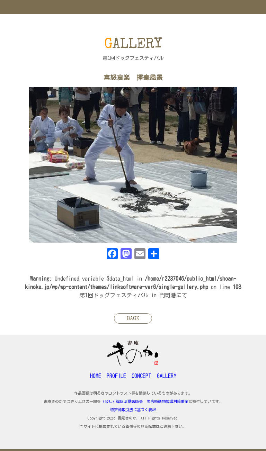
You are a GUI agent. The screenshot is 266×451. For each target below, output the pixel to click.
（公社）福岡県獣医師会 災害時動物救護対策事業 (144, 401)
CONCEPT (141, 376)
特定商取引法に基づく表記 (133, 410)
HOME (95, 376)
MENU (133, 7)
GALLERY (166, 376)
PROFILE (116, 376)
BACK (133, 319)
